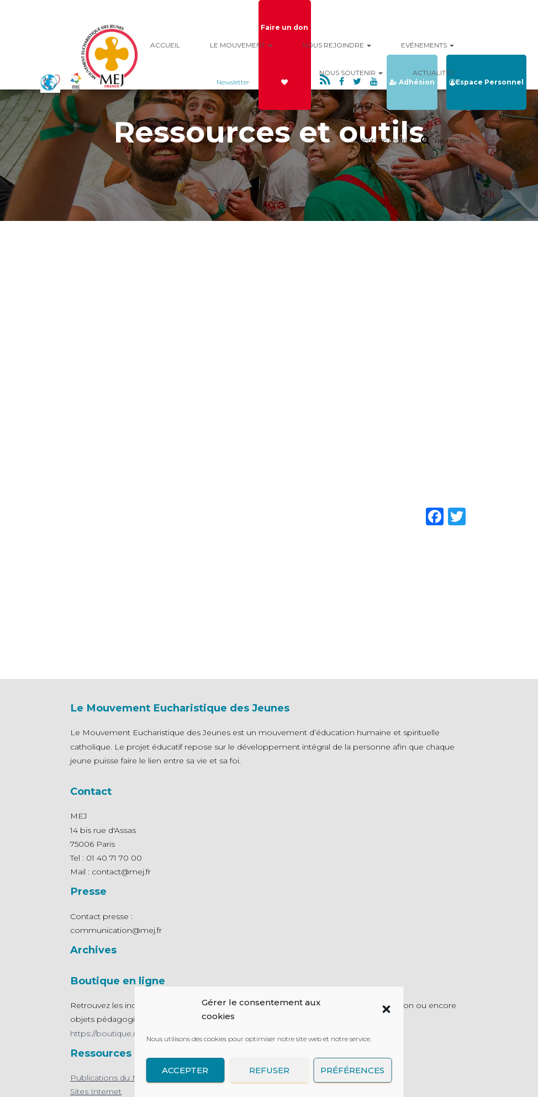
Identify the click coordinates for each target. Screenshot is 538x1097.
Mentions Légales (385, 140)
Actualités (433, 72)
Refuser (269, 1070)
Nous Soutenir (351, 72)
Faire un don (284, 54)
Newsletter (233, 82)
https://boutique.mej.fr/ (113, 1033)
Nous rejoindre (336, 45)
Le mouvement (241, 45)
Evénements (427, 45)
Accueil (165, 45)
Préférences (353, 1070)
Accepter (185, 1070)
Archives (93, 949)
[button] (386, 1009)
